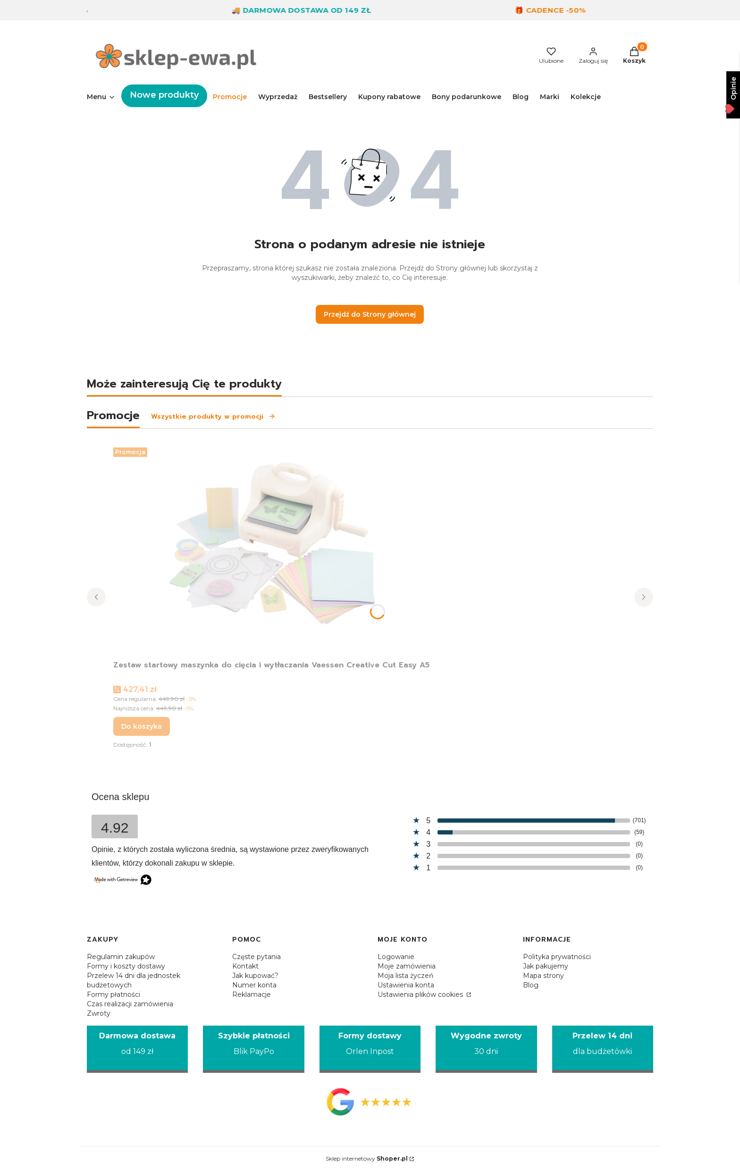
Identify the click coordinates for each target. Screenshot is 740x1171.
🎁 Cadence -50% (558, 10)
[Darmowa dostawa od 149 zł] (137, 1049)
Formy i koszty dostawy (126, 966)
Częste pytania (256, 956)
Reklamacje (251, 994)
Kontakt (245, 966)
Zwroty (98, 1013)
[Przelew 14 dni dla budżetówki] (602, 1049)
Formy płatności (113, 994)
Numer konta (254, 985)
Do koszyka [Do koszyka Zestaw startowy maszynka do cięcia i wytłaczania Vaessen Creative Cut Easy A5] (141, 726)
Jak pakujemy (545, 966)
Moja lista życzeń (405, 975)
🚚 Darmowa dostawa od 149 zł (309, 10)
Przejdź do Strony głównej (370, 314)
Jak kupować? (255, 975)
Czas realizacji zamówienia (130, 1004)
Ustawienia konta (406, 985)
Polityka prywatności (557, 956)
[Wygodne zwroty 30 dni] (486, 1049)
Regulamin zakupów (121, 956)
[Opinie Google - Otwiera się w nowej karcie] (370, 1101)
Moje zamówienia (407, 966)
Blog (530, 985)
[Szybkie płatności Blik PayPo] (253, 1049)
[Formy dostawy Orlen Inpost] (370, 1049)
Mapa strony (543, 975)
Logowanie (396, 956)
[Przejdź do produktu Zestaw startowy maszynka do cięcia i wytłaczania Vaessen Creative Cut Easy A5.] (271, 550)
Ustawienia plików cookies (421, 994)
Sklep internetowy (367, 1158)
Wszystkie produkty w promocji (213, 416)
